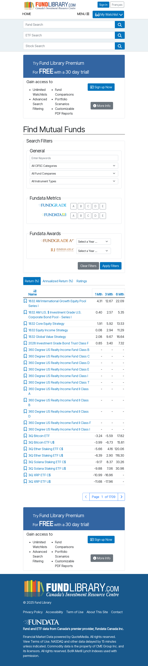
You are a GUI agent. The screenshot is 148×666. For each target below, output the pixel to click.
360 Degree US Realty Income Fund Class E (58, 369)
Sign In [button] (103, 4)
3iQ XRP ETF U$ (39, 482)
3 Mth (109, 294)
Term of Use (74, 612)
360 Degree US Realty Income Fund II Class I (59, 429)
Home (26, 14)
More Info (102, 106)
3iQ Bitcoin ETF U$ (41, 442)
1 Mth (98, 294)
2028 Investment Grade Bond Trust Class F (58, 343)
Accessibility (54, 612)
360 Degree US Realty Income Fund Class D (59, 363)
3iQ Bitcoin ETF (39, 436)
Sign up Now (101, 87)
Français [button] (117, 4)
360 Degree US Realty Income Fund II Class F (59, 423)
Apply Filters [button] (110, 266)
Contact (117, 612)
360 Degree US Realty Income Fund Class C (59, 356)
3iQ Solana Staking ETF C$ (47, 462)
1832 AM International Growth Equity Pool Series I (57, 303)
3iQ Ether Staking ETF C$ (45, 449)
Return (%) (32, 281)
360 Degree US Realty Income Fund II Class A (58, 391)
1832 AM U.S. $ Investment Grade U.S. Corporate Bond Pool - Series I (54, 314)
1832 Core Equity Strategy (46, 324)
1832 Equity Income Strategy (48, 330)
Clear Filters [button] (88, 266)
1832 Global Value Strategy (47, 337)
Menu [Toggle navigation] (83, 14)
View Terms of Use (36, 641)
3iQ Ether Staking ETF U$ (45, 455)
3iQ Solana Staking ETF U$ (47, 468)
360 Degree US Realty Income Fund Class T (59, 382)
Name (32, 294)
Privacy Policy (33, 612)
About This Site (97, 612)
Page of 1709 (103, 496)
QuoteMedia (80, 637)
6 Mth (120, 294)
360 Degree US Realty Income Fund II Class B (58, 402)
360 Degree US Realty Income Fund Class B (58, 350)
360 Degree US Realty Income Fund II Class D (58, 413)
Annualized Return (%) (58, 281)
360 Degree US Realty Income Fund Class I (58, 376)
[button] (120, 24)
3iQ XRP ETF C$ (39, 475)
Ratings (82, 281)
